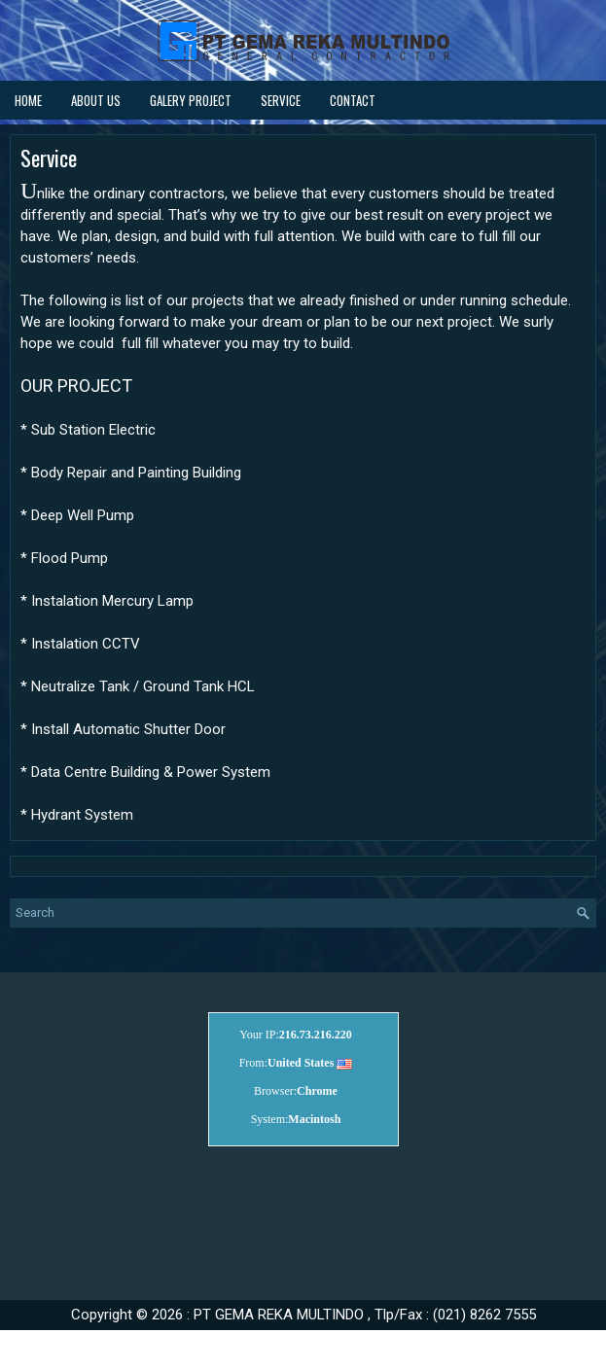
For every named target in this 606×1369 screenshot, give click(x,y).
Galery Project (191, 100)
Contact (352, 100)
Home (28, 100)
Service (281, 100)
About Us (96, 100)
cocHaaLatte (331, 1342)
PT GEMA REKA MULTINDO (279, 1314)
